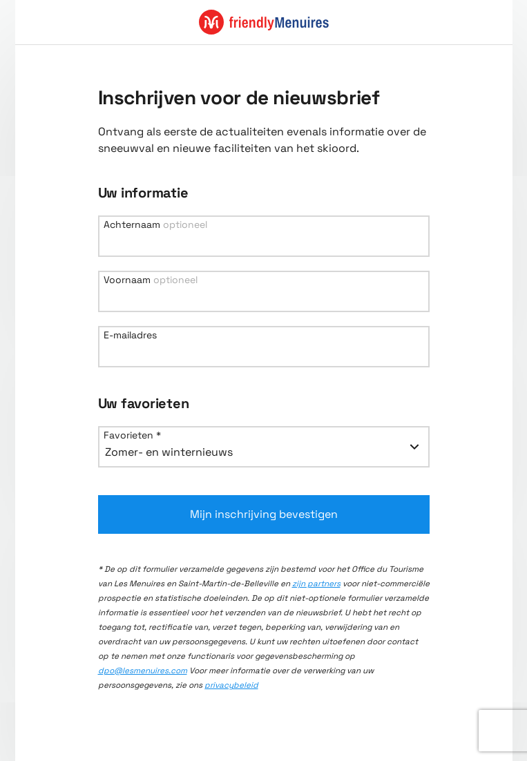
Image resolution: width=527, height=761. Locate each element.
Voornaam (151, 279)
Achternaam (155, 224)
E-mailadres (130, 335)
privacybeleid (231, 685)
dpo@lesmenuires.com (142, 670)
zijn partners (316, 583)
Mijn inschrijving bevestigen (264, 514)
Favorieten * (132, 435)
